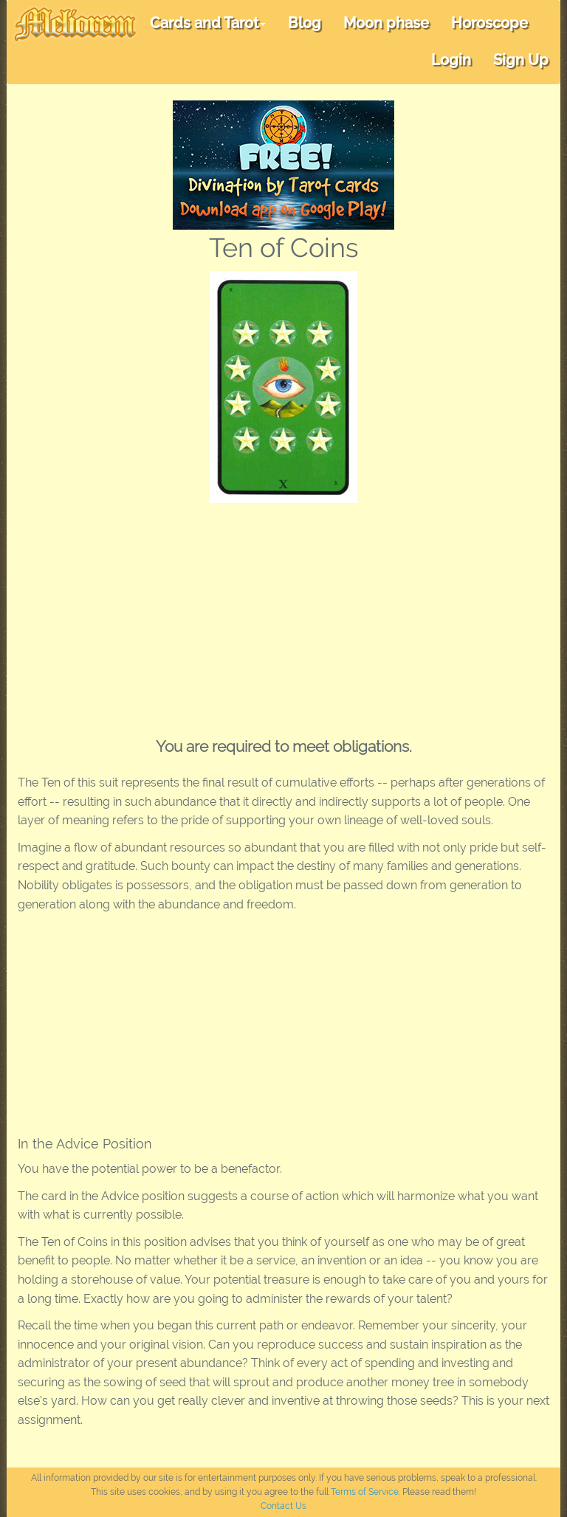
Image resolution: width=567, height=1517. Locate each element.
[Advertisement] (283, 613)
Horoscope (489, 23)
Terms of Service (365, 1492)
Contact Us (283, 1506)
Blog (304, 23)
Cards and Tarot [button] (208, 23)
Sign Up (521, 60)
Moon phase (386, 23)
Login (451, 60)
